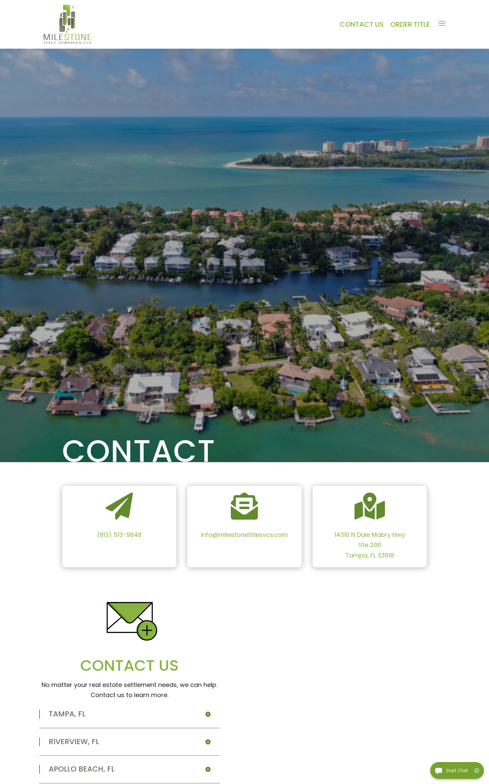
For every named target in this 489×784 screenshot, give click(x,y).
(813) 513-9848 (119, 534)
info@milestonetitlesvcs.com (244, 534)
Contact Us (362, 24)
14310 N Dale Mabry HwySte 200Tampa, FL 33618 (370, 545)
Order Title (410, 24)
